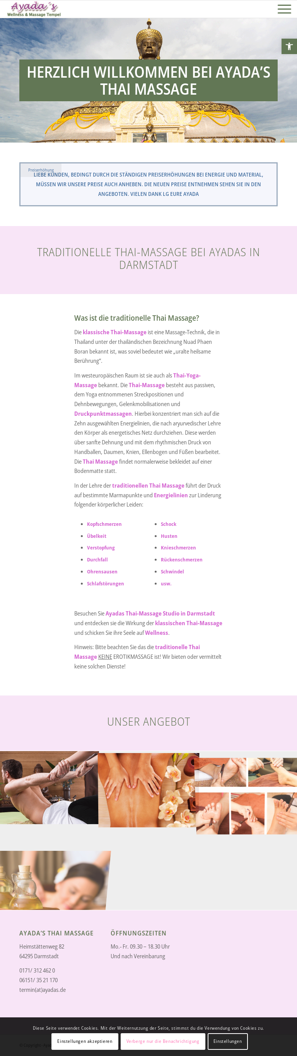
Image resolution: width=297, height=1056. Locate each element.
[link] (289, 46)
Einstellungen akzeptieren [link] (84, 1041)
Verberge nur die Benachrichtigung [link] (163, 1041)
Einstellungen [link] (227, 1041)
